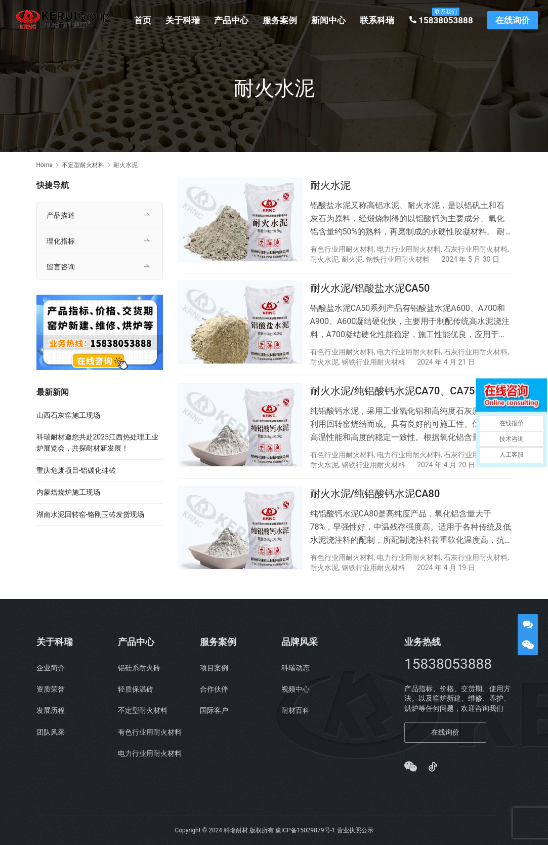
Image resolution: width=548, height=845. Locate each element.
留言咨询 (61, 267)
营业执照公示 (355, 830)
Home (44, 165)
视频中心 (295, 689)
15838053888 (442, 20)
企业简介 (50, 668)
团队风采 (50, 732)
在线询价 (514, 20)
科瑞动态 (295, 668)
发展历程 (50, 711)
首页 (144, 20)
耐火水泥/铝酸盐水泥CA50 (370, 289)
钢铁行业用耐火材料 (398, 259)
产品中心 (233, 20)
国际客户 (214, 711)
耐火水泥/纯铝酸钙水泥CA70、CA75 (392, 392)
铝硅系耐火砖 (139, 668)
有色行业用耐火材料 (342, 249)
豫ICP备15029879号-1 (305, 830)
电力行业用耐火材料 (409, 249)
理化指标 (61, 241)
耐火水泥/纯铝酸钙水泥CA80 (375, 496)
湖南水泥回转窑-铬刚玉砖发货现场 (90, 514)
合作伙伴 (214, 689)
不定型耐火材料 (142, 711)
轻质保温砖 (135, 689)
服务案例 (282, 20)
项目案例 (214, 668)
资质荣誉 (50, 689)
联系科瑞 (379, 20)
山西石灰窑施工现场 (68, 415)
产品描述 (61, 215)
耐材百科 (295, 711)
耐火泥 (352, 259)
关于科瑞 (184, 20)
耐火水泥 (330, 185)
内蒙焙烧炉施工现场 (68, 492)
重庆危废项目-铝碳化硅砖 (76, 470)
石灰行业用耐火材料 (476, 249)
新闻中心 (330, 20)
